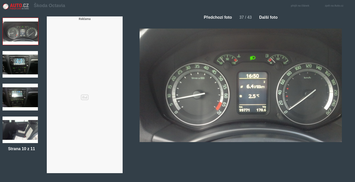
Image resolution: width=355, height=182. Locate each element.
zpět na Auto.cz (337, 6)
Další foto (270, 17)
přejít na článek (301, 6)
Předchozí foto (216, 17)
